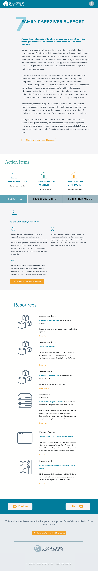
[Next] (78, 506)
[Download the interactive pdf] (27, 281)
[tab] (13, 199)
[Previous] (20, 506)
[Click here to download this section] (39, 140)
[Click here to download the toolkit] (49, 533)
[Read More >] (44, 336)
